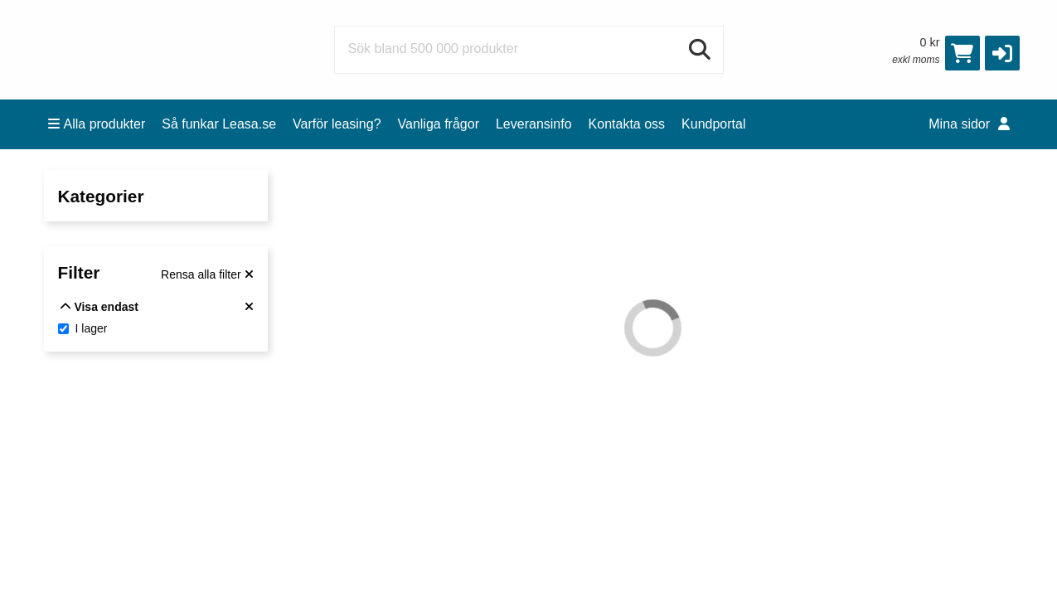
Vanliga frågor (438, 124)
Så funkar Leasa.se (219, 124)
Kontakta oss (627, 124)
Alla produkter (97, 124)
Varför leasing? (337, 124)
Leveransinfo (534, 124)
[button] (1002, 53)
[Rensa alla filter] (207, 274)
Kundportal (713, 124)
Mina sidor (969, 124)
